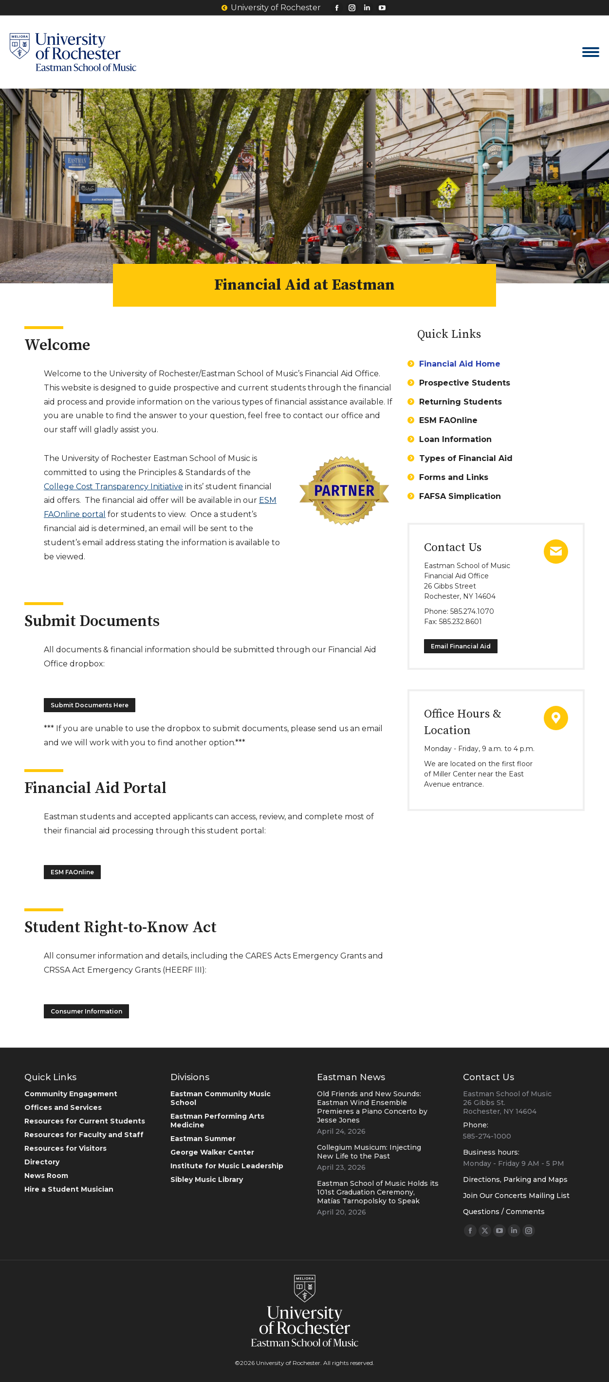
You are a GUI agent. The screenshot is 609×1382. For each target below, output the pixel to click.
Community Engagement (70, 1093)
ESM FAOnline (448, 420)
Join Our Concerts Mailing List (516, 1195)
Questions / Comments (504, 1211)
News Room (46, 1175)
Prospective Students (464, 382)
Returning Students (460, 401)
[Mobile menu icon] (590, 52)
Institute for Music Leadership (226, 1165)
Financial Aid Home (459, 364)
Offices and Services (63, 1107)
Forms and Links (453, 477)
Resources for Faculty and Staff (84, 1134)
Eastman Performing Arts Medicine (217, 1120)
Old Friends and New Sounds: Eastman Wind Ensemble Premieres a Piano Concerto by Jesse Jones (372, 1106)
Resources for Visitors (65, 1148)
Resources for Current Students (84, 1121)
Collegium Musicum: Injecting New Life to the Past (369, 1152)
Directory (41, 1162)
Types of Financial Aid (466, 458)
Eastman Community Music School (220, 1098)
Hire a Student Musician (68, 1189)
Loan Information (455, 439)
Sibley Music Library (206, 1179)
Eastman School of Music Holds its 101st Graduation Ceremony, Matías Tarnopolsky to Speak (378, 1192)
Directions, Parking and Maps (515, 1179)
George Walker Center (212, 1152)
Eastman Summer (203, 1138)
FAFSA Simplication (460, 496)
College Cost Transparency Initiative (113, 486)
